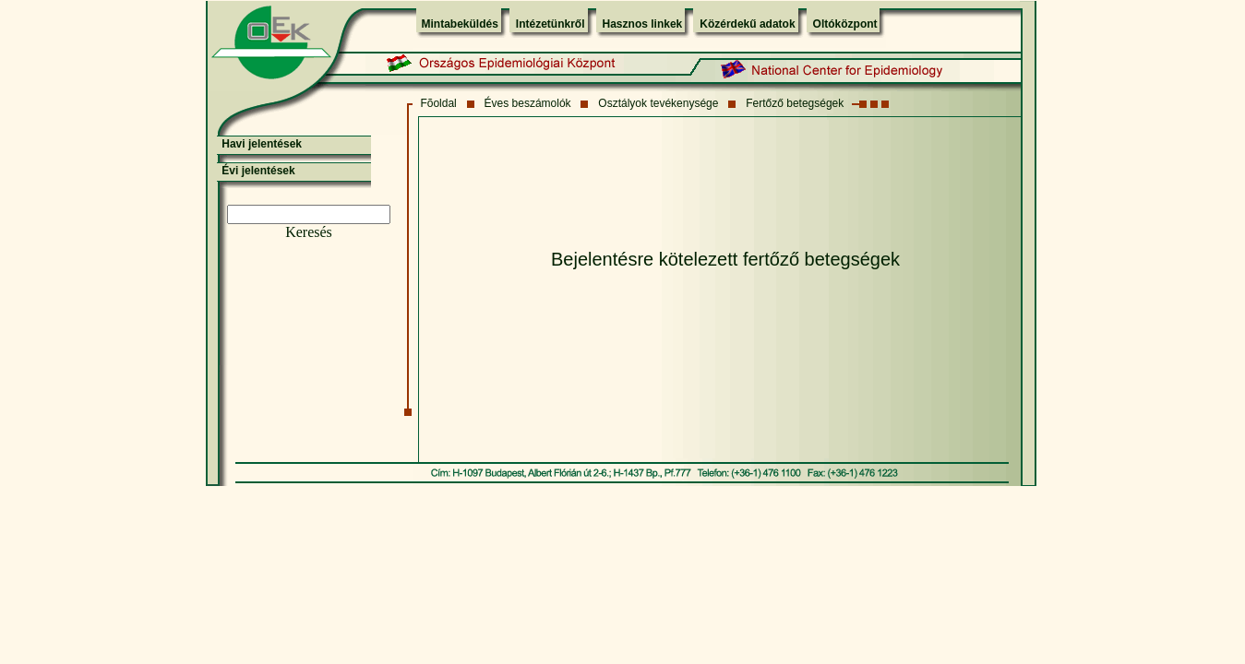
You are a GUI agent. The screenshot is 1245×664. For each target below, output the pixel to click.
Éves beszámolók (528, 103)
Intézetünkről (550, 24)
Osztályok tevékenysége (658, 103)
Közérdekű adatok (747, 24)
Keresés (308, 232)
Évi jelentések (257, 170)
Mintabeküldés (460, 24)
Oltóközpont (845, 24)
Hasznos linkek (643, 24)
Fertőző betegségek (795, 103)
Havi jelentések (261, 143)
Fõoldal (438, 103)
